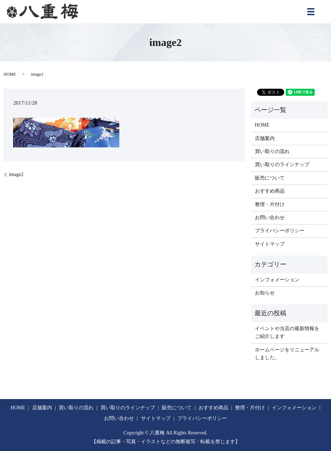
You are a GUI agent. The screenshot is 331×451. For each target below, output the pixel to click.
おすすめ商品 (270, 191)
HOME (10, 74)
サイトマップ (270, 244)
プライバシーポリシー (279, 230)
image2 (16, 174)
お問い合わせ (270, 217)
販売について (270, 178)
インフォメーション (277, 279)
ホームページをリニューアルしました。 (287, 353)
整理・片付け (270, 204)
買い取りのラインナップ (282, 164)
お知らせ (265, 292)
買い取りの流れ (272, 151)
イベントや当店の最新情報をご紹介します (287, 332)
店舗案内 (265, 138)
